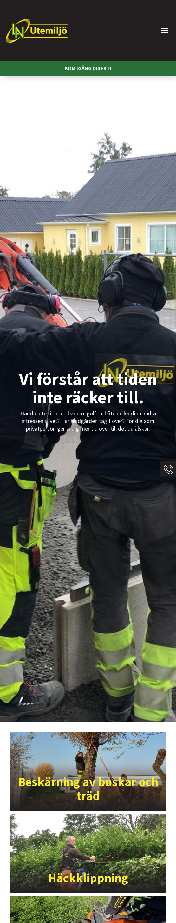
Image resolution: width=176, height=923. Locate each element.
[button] (124, 31)
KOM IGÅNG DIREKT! (88, 68)
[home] (36, 30)
